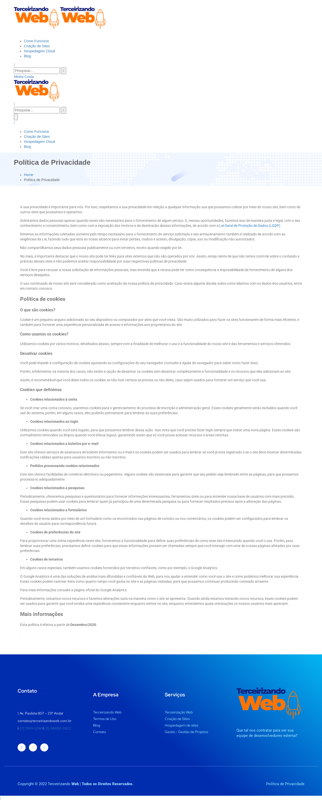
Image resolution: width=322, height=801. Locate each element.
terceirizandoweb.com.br (51, 721)
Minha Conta (24, 77)
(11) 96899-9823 (58, 728)
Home (28, 175)
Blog (27, 56)
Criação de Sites (37, 46)
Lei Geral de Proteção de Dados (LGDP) (249, 226)
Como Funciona (36, 41)
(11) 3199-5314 (31, 728)
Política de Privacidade (285, 784)
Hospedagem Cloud (39, 51)
